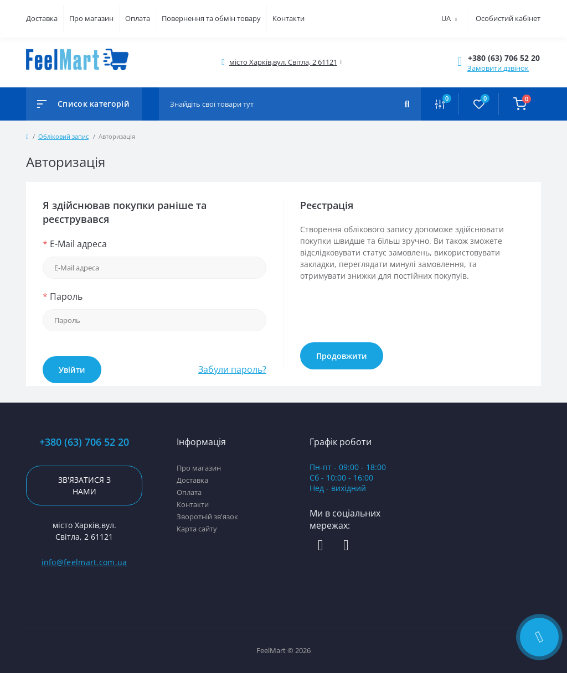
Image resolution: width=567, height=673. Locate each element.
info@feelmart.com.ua (84, 562)
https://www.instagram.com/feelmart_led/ (346, 545)
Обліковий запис (63, 136)
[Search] (407, 104)
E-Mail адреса (75, 244)
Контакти (288, 18)
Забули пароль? (232, 369)
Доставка (42, 18)
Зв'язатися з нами (84, 485)
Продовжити (341, 356)
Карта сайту (197, 529)
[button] (504, 58)
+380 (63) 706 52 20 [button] (84, 442)
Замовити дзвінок (498, 68)
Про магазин (91, 18)
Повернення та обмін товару (211, 18)
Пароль (63, 296)
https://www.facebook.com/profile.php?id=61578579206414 (320, 545)
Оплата (137, 18)
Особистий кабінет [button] (508, 18)
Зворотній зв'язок (207, 516)
